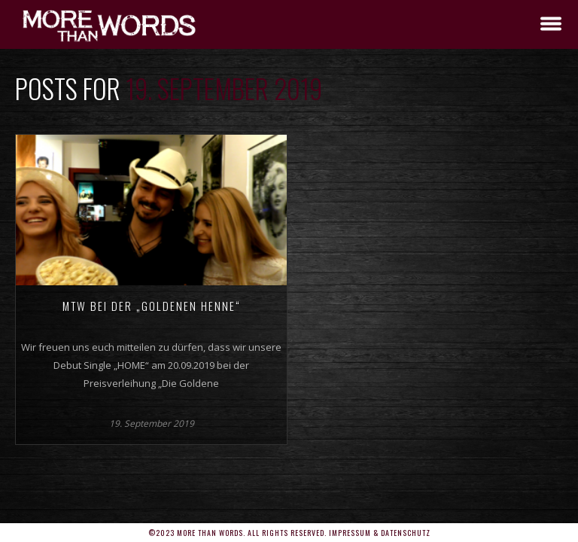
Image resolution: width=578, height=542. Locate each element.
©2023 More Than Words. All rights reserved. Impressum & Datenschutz (289, 532)
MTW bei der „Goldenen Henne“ (151, 305)
